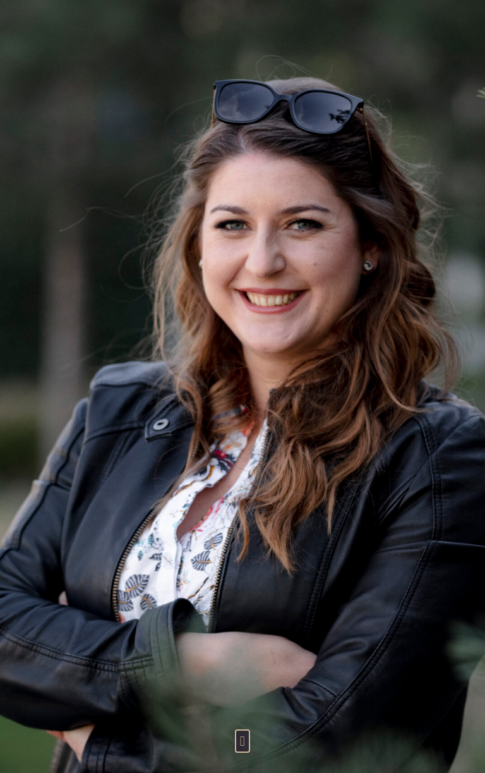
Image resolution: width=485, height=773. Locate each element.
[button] (242, 741)
